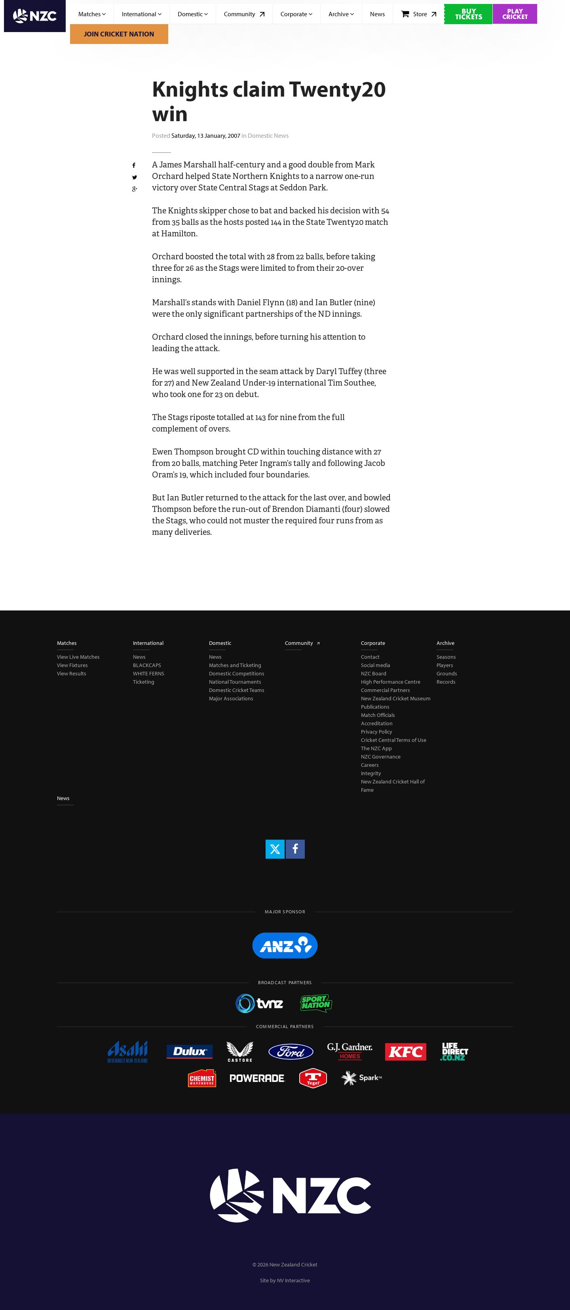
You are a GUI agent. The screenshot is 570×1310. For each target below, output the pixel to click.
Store (418, 14)
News (377, 14)
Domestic (193, 14)
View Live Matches (78, 656)
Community (244, 14)
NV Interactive (293, 1280)
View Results (71, 673)
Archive (341, 14)
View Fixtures (72, 665)
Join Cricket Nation (119, 33)
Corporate (296, 14)
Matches (92, 14)
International (142, 14)
